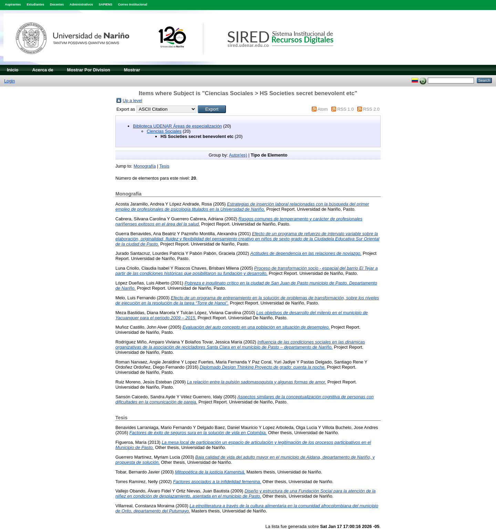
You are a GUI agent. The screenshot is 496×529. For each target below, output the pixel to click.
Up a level (132, 100)
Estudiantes (35, 4)
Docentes (57, 4)
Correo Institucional (132, 4)
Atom (323, 109)
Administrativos (81, 4)
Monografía (145, 166)
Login (9, 80)
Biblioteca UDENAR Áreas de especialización (177, 126)
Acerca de (42, 69)
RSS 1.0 (345, 109)
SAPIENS (105, 4)
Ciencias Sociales (164, 131)
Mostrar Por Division (88, 69)
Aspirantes (13, 4)
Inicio (12, 69)
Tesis (164, 166)
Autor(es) (238, 155)
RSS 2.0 (371, 109)
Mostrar (132, 69)
